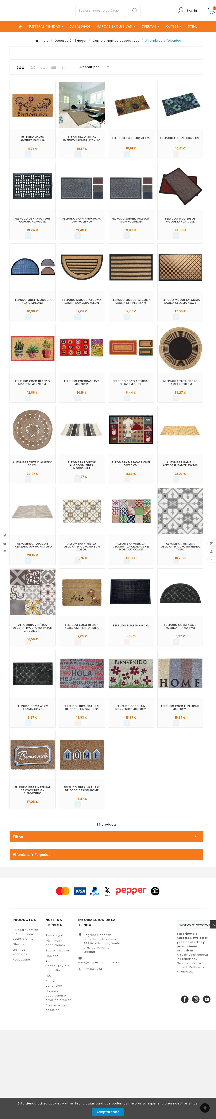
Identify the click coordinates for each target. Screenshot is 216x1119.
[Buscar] (102, 13)
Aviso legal (54, 1024)
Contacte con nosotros (56, 1096)
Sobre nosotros (58, 1039)
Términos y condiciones (55, 1031)
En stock (108, 918)
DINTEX (108, 862)
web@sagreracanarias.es (98, 1051)
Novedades (22, 1048)
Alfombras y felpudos (31, 943)
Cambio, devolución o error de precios (59, 1084)
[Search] (134, 14)
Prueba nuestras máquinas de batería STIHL (26, 1023)
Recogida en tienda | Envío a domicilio (58, 1054)
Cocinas (52, 1045)
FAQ (49, 1065)
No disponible (108, 926)
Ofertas (18, 1033)
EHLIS (108, 870)
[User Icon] (187, 14)
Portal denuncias (54, 1072)
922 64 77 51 (93, 1058)
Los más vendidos (20, 1040)
